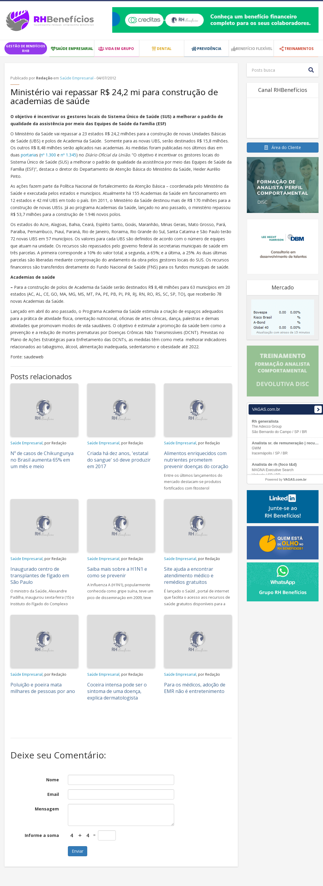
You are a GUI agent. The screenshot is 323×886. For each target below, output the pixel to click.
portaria (28, 155)
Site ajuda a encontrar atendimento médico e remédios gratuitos (188, 575)
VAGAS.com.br (295, 479)
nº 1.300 (48, 155)
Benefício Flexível (254, 48)
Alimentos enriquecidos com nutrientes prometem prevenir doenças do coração (196, 460)
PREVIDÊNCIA (209, 48)
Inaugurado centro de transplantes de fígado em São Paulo (39, 575)
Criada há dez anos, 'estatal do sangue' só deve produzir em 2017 (119, 460)
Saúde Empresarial (76, 78)
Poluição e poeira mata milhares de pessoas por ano (42, 687)
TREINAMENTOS (298, 48)
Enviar (77, 851)
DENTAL (164, 48)
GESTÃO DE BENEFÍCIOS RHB (25, 48)
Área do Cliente (282, 147)
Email (53, 794)
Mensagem (47, 809)
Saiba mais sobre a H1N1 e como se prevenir (117, 572)
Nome (52, 779)
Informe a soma (42, 835)
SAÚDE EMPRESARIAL (74, 48)
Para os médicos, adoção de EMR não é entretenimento (194, 687)
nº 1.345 (68, 155)
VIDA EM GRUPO (119, 48)
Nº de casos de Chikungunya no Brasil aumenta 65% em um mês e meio (42, 460)
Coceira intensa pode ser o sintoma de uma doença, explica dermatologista (117, 691)
